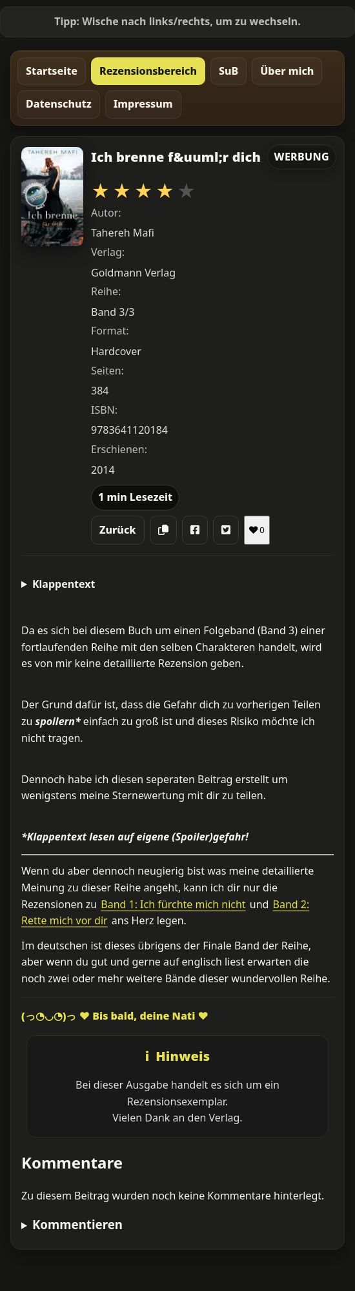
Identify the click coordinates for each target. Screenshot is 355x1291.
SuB (228, 71)
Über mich (287, 71)
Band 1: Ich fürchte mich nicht (173, 904)
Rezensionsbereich (148, 71)
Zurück (117, 530)
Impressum (143, 104)
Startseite (51, 71)
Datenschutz (59, 104)
